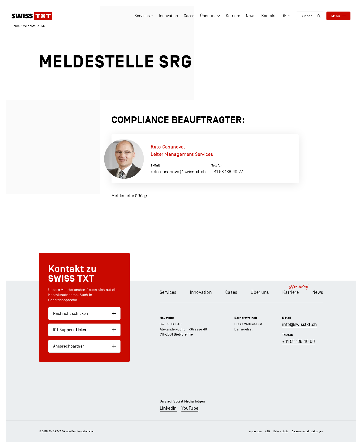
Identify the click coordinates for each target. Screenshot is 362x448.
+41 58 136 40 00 (298, 341)
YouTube (189, 408)
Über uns (260, 292)
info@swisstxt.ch (299, 324)
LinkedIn (168, 408)
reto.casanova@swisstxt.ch (178, 171)
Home (16, 26)
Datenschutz (280, 431)
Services (168, 292)
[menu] (338, 16)
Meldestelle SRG (127, 195)
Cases (231, 292)
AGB (267, 431)
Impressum (255, 431)
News (317, 292)
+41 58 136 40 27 (227, 171)
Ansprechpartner (68, 346)
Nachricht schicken (70, 313)
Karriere (290, 292)
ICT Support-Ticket (69, 329)
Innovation (201, 292)
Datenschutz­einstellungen (307, 431)
